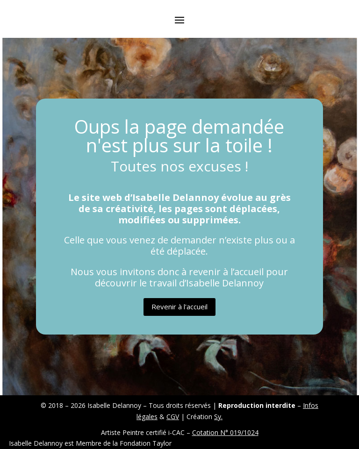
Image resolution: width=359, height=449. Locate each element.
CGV (172, 416)
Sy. (218, 416)
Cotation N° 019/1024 (225, 432)
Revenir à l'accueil (179, 306)
